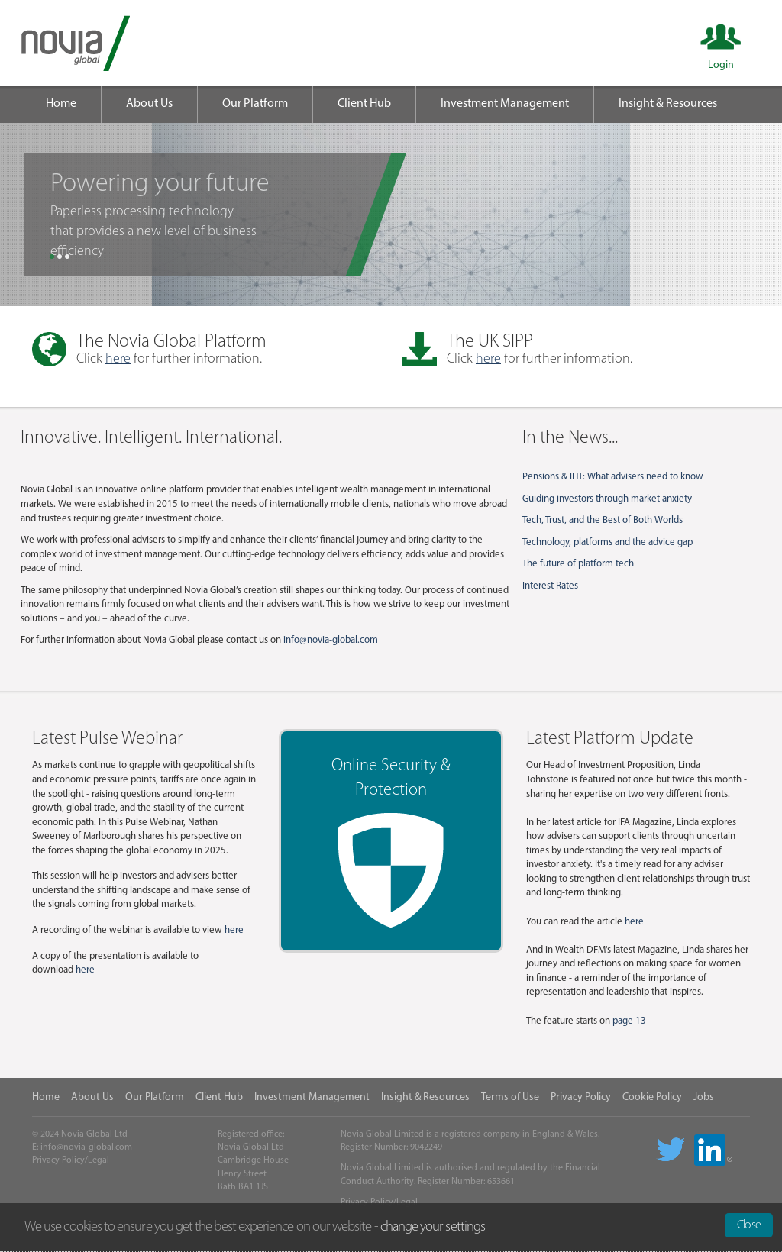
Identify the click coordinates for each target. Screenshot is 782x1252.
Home (61, 104)
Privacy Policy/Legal (70, 1160)
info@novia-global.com (330, 640)
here (118, 359)
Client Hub (364, 104)
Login (721, 65)
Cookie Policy (652, 1097)
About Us (149, 104)
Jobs (703, 1097)
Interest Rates (550, 586)
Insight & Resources (668, 104)
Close (749, 1225)
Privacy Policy (581, 1097)
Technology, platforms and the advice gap (607, 542)
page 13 (629, 1021)
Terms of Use (510, 1097)
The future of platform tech (578, 564)
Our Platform (255, 104)
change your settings (432, 1227)
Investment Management (505, 104)
